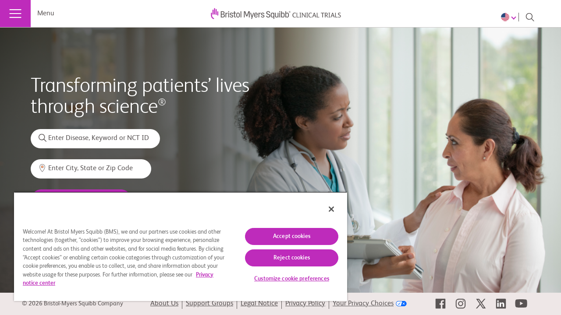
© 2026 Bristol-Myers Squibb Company (72, 304)
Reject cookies (285, 258)
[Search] (530, 17)
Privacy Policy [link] (305, 303)
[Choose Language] (510, 17)
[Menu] (15, 13)
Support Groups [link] (209, 303)
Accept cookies (285, 236)
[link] (440, 303)
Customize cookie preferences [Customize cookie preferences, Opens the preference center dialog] (285, 279)
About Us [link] (164, 303)
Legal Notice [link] (259, 303)
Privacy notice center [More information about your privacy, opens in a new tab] (84, 283)
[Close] (323, 209)
